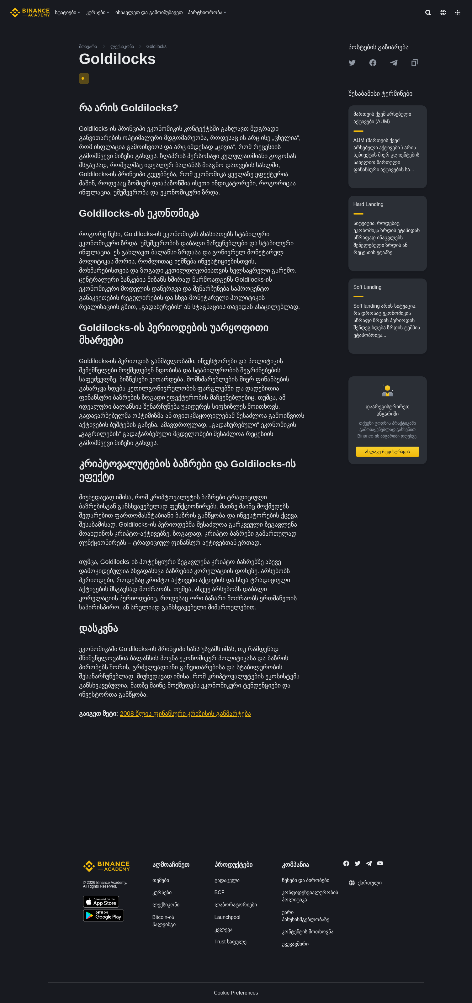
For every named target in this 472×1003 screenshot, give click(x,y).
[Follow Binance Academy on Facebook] (346, 863)
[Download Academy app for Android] (103, 916)
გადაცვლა (227, 880)
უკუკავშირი (295, 944)
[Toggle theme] (457, 12)
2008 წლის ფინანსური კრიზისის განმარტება (185, 713)
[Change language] (443, 12)
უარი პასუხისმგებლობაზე (305, 916)
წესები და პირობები (306, 880)
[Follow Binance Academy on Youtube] (380, 863)
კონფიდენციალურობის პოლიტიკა (310, 896)
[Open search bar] (426, 12)
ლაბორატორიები (236, 904)
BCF (220, 892)
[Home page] (30, 13)
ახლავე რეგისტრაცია (387, 451)
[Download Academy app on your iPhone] (101, 903)
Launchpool (228, 917)
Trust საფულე (231, 941)
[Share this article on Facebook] (373, 62)
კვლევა (223, 929)
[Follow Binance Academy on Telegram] (369, 863)
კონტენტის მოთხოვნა (307, 931)
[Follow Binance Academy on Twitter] (357, 863)
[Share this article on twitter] (352, 62)
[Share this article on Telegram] (394, 62)
